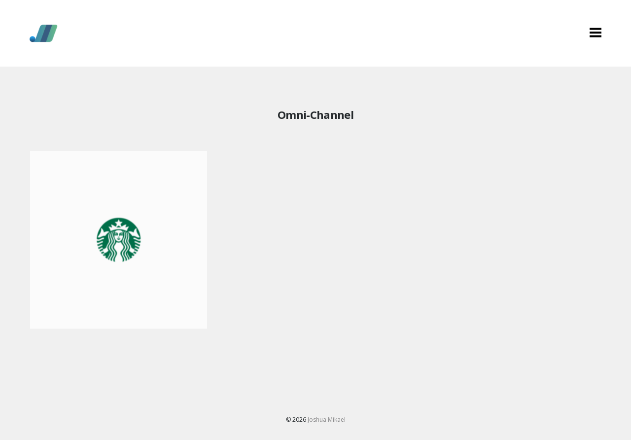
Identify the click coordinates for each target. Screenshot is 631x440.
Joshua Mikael (327, 419)
